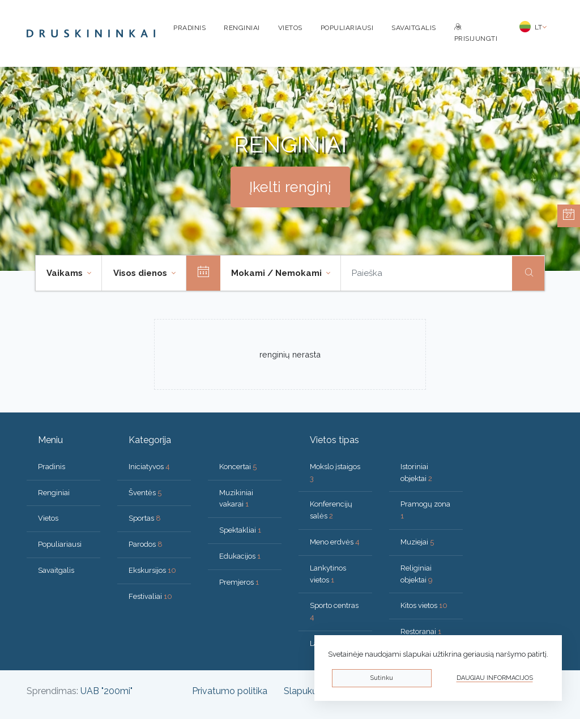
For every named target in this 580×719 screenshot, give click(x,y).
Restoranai (420, 631)
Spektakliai (240, 530)
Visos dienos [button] (141, 273)
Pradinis (189, 28)
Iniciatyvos (149, 466)
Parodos (146, 544)
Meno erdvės (335, 542)
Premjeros (239, 582)
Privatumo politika (229, 691)
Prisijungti (476, 33)
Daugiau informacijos (495, 678)
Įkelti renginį (290, 186)
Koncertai (238, 466)
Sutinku (381, 678)
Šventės (145, 492)
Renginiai (242, 28)
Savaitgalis (413, 28)
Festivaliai (150, 596)
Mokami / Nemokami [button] (277, 273)
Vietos (290, 28)
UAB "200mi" (106, 691)
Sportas (145, 518)
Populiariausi (347, 28)
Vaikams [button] (65, 273)
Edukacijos (240, 556)
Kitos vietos (423, 605)
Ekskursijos (152, 570)
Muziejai (417, 542)
